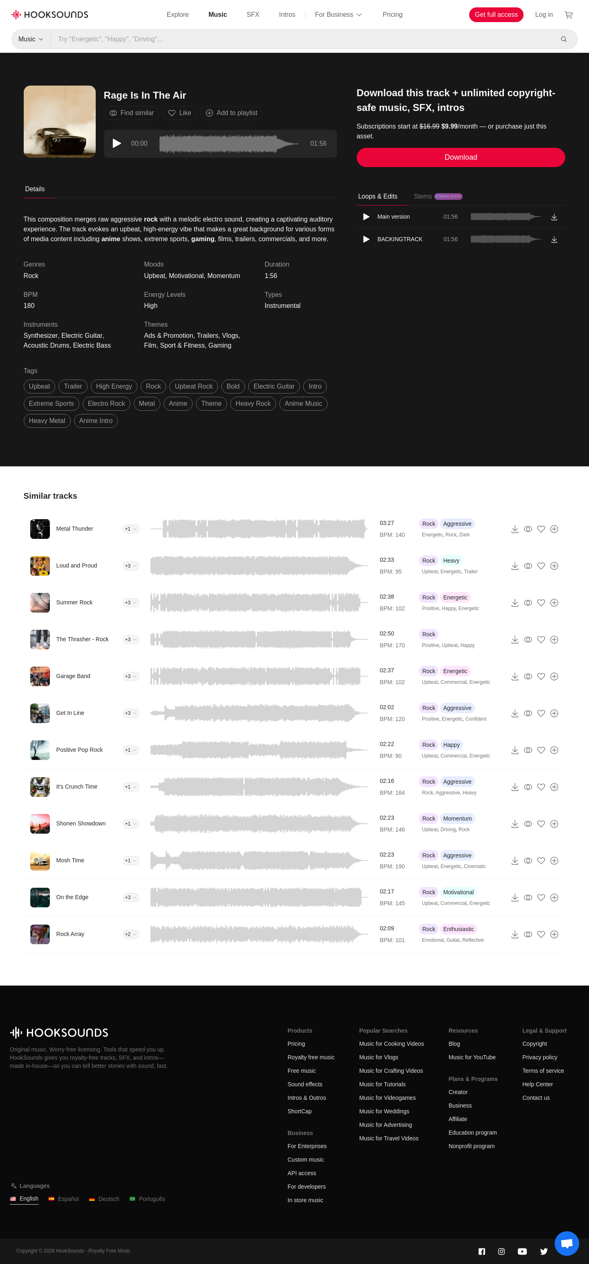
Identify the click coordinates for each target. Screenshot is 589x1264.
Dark (464, 535)
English (24, 1198)
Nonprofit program (472, 1146)
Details (35, 188)
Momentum (223, 275)
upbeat (39, 386)
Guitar (453, 940)
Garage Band (73, 676)
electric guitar (274, 386)
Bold (233, 386)
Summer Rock (74, 602)
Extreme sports (51, 403)
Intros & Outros (307, 1097)
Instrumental (283, 305)
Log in (544, 14)
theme (211, 403)
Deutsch (104, 1199)
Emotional (433, 940)
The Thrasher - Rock (82, 639)
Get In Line (70, 713)
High (150, 305)
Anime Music (303, 403)
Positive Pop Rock (79, 749)
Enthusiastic (458, 929)
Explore (177, 14)
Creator (458, 1092)
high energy (114, 386)
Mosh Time (70, 860)
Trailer (471, 571)
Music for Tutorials (382, 1084)
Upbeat (154, 275)
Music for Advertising (385, 1125)
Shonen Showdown (81, 823)
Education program (473, 1132)
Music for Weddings (384, 1111)
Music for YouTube (472, 1057)
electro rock (106, 403)
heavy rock (253, 403)
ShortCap (300, 1111)
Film (150, 345)
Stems (438, 196)
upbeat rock (194, 386)
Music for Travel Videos (388, 1138)
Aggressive (457, 523)
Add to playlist (231, 113)
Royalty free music (311, 1057)
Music (218, 14)
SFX (253, 14)
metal (147, 403)
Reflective (473, 940)
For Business (339, 15)
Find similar (131, 113)
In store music (305, 1200)
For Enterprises (307, 1146)
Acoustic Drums (47, 345)
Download (461, 157)
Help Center (537, 1084)
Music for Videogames (387, 1097)
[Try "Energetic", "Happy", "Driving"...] (302, 39)
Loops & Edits (378, 196)
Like (179, 113)
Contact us (536, 1097)
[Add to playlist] (554, 529)
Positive (430, 608)
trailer (73, 386)
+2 (131, 934)
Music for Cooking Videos (391, 1043)
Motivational (186, 275)
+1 (131, 529)
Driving (448, 829)
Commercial (454, 682)
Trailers (207, 335)
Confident (475, 719)
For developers (307, 1186)
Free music (302, 1070)
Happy (449, 608)
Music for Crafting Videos (391, 1070)
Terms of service (543, 1070)
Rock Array (70, 934)
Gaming (220, 345)
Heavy (451, 560)
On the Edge (72, 897)
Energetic (432, 535)
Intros (287, 14)
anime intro (96, 420)
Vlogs (230, 335)
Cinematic (475, 866)
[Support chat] (567, 1243)
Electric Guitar (81, 335)
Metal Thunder (74, 528)
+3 (131, 566)
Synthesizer (41, 335)
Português (147, 1199)
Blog (454, 1043)
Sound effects (305, 1084)
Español (63, 1199)
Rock (428, 523)
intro (314, 386)
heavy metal (47, 420)
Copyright (534, 1043)
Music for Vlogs (378, 1057)
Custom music (306, 1159)
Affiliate (458, 1119)
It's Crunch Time (77, 786)
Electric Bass (92, 345)
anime (178, 403)
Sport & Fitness (182, 345)
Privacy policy (540, 1057)
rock (153, 386)
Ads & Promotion (168, 335)
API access (302, 1173)
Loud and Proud (76, 565)
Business (460, 1105)
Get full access (496, 14)
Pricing (393, 14)
